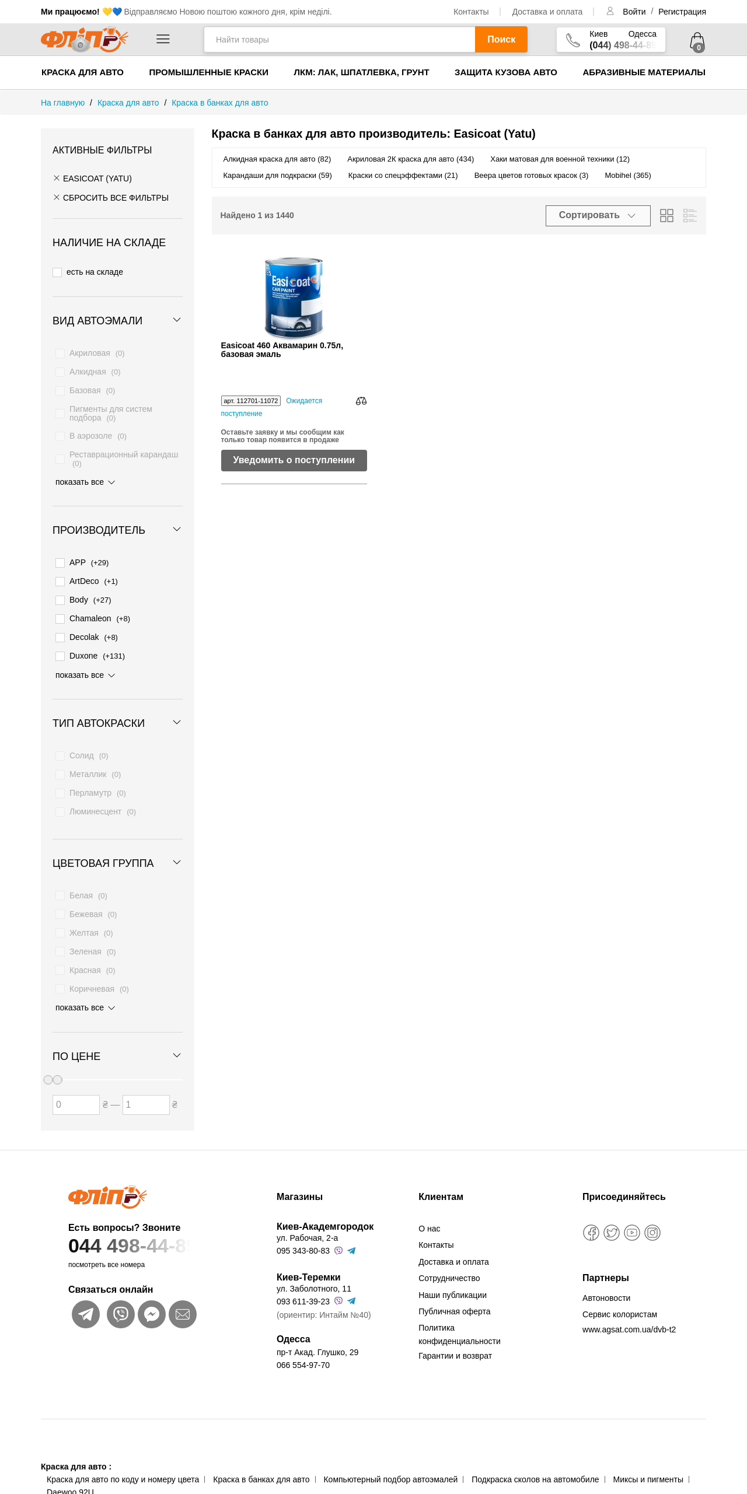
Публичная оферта (454, 1301)
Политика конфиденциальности (459, 1324)
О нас (429, 1218)
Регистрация (682, 11)
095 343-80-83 (303, 1240)
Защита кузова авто (506, 72)
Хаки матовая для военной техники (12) (560, 159)
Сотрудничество (449, 1268)
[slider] (57, 1071)
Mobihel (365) (628, 175)
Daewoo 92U (70, 1482)
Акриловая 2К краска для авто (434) (410, 159)
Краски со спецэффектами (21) (403, 175)
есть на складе (88, 271)
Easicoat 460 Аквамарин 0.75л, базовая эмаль (282, 350)
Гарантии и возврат (455, 1345)
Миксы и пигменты (648, 1469)
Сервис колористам (619, 1304)
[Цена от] (76, 1096)
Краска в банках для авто (261, 1469)
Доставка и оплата (547, 11)
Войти (635, 11)
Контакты (470, 11)
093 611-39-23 (303, 1291)
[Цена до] (146, 1096)
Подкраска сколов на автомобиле (535, 1469)
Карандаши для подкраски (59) (278, 175)
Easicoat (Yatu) (92, 178)
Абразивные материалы (644, 72)
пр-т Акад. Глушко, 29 (317, 1341)
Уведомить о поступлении (294, 460)
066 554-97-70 (303, 1355)
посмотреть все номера (106, 1255)
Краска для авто (82, 72)
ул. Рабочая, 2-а (307, 1228)
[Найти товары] (339, 39)
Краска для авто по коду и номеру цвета (123, 1469)
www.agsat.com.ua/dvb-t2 (629, 1319)
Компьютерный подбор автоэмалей (390, 1469)
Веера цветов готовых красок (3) (531, 175)
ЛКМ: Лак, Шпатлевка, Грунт (361, 72)
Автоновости (606, 1288)
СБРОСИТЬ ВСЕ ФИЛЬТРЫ (111, 197)
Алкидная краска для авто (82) (277, 159)
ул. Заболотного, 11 (314, 1278)
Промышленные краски (208, 72)
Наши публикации (452, 1284)
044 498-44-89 (150, 1236)
